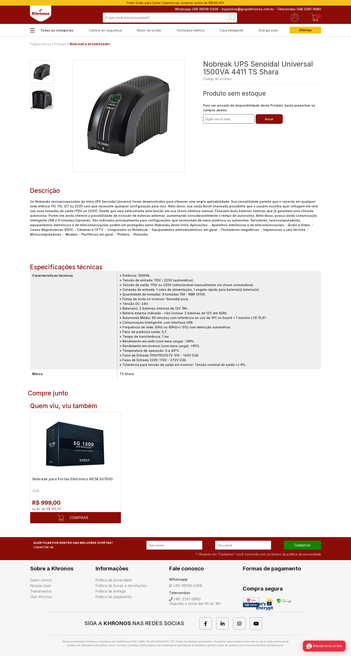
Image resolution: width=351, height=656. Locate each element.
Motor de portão (149, 30)
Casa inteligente (231, 30)
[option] (42, 72)
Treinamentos (41, 591)
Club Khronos (41, 597)
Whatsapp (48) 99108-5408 (196, 9)
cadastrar (302, 545)
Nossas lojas (40, 585)
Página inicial (40, 44)
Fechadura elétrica (190, 30)
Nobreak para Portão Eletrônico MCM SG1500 (72, 479)
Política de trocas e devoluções (121, 585)
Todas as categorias (56, 30)
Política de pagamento (113, 597)
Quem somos (41, 580)
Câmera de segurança (105, 30)
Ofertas (305, 30)
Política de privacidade (113, 580)
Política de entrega (110, 591)
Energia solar (268, 30)
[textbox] (170, 18)
